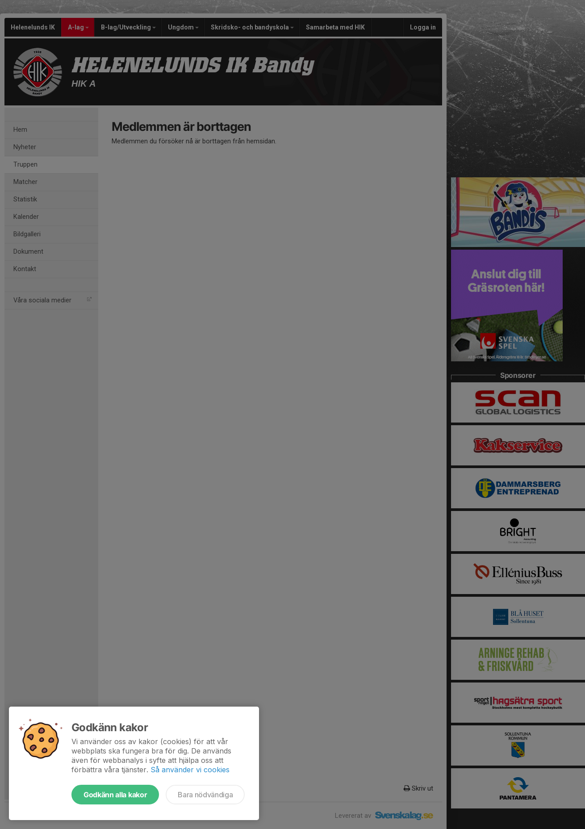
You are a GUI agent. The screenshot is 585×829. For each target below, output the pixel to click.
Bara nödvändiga (205, 794)
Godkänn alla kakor (115, 794)
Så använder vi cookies (190, 769)
